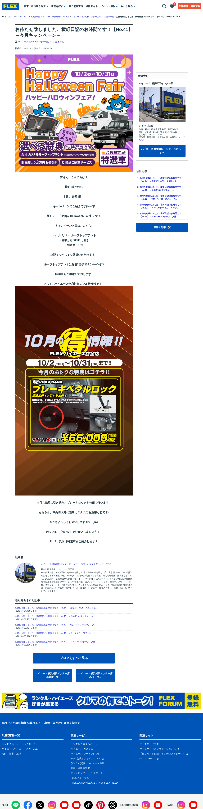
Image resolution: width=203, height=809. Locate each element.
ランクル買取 (78, 763)
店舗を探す (57, 6)
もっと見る (127, 6)
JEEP (36, 748)
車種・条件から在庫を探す (61, 722)
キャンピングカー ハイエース (87, 773)
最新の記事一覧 (162, 227)
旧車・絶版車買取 (80, 768)
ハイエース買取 (96, 763)
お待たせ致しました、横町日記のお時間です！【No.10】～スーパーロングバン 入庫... (56, 641)
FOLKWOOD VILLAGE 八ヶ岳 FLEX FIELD (94, 782)
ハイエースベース (11, 748)
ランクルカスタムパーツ (84, 744)
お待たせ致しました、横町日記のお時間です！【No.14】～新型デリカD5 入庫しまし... (56, 608)
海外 (4, 753)
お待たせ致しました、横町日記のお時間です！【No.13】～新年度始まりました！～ (54, 616)
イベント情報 (108, 6)
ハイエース (30, 744)
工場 (18, 753)
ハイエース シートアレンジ (85, 753)
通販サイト (92, 6)
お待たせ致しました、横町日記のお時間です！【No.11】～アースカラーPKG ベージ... (56, 633)
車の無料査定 (76, 6)
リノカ (27, 748)
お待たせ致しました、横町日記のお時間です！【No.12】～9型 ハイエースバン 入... (55, 625)
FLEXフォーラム (80, 777)
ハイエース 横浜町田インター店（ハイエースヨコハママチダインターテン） (76, 564)
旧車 (11, 753)
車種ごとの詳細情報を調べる (20, 722)
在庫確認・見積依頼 (189, 6)
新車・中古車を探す (35, 6)
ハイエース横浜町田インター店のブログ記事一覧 (41, 41)
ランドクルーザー (11, 744)
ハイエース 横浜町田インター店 (156, 83)
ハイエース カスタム (82, 748)
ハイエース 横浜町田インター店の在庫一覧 (52, 675)
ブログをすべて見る (74, 658)
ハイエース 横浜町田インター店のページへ (95, 675)
